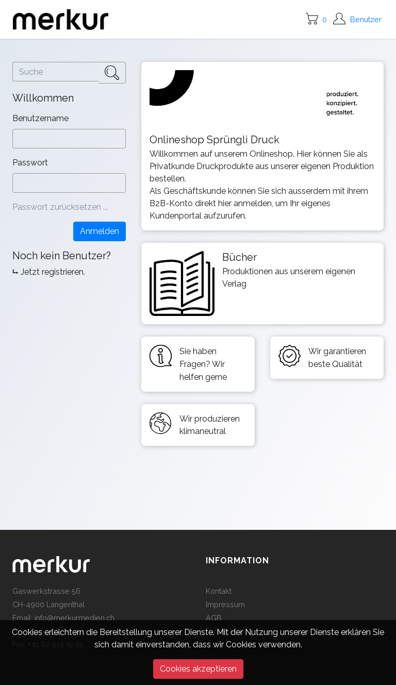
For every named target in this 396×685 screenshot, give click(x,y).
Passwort (31, 163)
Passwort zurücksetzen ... (60, 207)
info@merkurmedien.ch (74, 617)
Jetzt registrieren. (53, 272)
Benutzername (41, 118)
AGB (214, 617)
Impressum (225, 604)
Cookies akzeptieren (198, 669)
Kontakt (219, 591)
